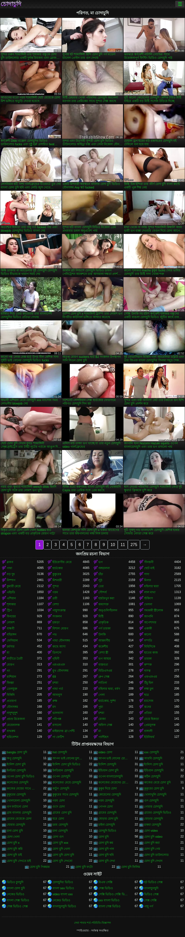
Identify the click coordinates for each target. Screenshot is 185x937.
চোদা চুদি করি (15, 849)
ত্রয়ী (54, 598)
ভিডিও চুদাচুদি (15, 882)
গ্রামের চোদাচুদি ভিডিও (157, 812)
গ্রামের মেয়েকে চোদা (19, 818)
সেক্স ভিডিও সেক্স (17, 906)
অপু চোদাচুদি (14, 758)
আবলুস (57, 695)
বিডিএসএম (105, 670)
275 (134, 545)
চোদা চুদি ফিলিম (130, 867)
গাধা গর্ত (57, 689)
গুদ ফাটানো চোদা (17, 806)
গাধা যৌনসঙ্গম (61, 640)
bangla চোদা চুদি (17, 752)
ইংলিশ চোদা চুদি (16, 764)
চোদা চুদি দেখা (106, 861)
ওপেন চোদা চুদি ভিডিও (20, 776)
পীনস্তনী (148, 562)
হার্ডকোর (57, 568)
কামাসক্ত (103, 604)
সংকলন (57, 616)
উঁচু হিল (148, 682)
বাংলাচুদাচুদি (151, 888)
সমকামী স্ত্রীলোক (153, 610)
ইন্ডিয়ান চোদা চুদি (108, 770)
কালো (147, 634)
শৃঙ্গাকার (11, 604)
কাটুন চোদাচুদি (60, 788)
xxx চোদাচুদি (151, 752)
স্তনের (147, 707)
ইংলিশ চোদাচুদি (107, 764)
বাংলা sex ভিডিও (63, 888)
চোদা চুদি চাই (14, 855)
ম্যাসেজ (148, 701)
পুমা (100, 707)
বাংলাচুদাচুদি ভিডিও (64, 906)
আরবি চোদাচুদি (153, 758)
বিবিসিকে (149, 646)
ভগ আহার (104, 658)
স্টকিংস (148, 598)
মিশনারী (57, 580)
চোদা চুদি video (153, 837)
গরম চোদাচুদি (106, 800)
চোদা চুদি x (13, 843)
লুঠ (100, 580)
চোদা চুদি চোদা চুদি (63, 855)
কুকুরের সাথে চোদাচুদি (65, 794)
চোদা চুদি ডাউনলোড (156, 855)
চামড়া (55, 622)
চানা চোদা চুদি (15, 830)
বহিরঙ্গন (11, 634)
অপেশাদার (150, 622)
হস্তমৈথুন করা (106, 598)
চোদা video (151, 830)
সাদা (146, 574)
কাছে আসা (58, 646)
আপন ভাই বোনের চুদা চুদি (67, 758)
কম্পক (148, 664)
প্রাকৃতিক (103, 622)
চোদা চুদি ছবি (106, 855)
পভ (54, 634)
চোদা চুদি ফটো (84, 867)
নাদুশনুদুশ (12, 713)
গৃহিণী (55, 658)
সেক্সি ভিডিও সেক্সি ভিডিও (113, 894)
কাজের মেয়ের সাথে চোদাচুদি (22, 788)
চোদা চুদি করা (152, 843)
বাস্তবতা (103, 664)
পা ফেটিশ (58, 737)
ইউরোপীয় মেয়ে (61, 562)
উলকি (102, 634)
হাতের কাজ (151, 652)
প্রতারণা (11, 701)
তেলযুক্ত (12, 689)
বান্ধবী (10, 628)
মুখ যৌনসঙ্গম (60, 670)
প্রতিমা (148, 713)
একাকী (148, 628)
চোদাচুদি (11, 4)
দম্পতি (148, 640)
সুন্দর (55, 586)
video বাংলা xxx (62, 894)
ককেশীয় (103, 646)
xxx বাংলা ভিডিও (109, 900)
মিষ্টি (100, 616)
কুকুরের (56, 574)
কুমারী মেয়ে (14, 586)
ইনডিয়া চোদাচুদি (16, 770)
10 (112, 545)
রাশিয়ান (11, 676)
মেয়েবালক (13, 725)
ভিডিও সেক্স (151, 894)
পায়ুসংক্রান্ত (59, 610)
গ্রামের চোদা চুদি (62, 812)
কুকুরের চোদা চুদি (154, 788)
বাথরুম (11, 731)
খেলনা (148, 604)
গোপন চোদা (105, 806)
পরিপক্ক (56, 719)
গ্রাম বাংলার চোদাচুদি (19, 812)
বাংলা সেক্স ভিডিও (18, 900)
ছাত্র (146, 695)
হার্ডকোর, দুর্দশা (107, 701)
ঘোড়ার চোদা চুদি (108, 818)
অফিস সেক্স (105, 725)
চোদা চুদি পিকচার (40, 867)
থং (8, 670)
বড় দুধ (11, 574)
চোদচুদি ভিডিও (107, 830)
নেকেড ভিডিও (15, 894)
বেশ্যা (55, 604)
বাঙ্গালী (148, 731)
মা (8, 652)
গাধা (9, 568)
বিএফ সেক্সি (105, 882)
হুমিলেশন (12, 737)
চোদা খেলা (13, 837)
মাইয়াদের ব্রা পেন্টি (63, 731)
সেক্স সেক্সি (150, 900)
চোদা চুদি (103, 837)
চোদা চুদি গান (106, 849)
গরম (55, 592)
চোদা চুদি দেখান (153, 861)
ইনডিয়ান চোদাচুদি (62, 770)
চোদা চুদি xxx (60, 843)
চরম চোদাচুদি (60, 824)
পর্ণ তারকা (104, 628)
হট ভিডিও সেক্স (153, 882)
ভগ (100, 562)
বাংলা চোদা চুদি (16, 888)
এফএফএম (150, 676)
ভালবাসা (57, 713)
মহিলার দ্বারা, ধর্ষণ (109, 689)
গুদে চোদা (58, 806)
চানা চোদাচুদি (60, 830)
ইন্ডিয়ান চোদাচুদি (153, 770)
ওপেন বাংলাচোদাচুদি (110, 776)
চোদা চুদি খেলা (61, 849)
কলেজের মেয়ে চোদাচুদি (66, 782)
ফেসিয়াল (12, 640)
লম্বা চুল (148, 689)
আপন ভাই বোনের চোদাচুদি (113, 758)
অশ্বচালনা (104, 568)
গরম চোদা (58, 800)
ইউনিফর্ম (149, 737)
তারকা (148, 658)
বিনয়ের (11, 616)
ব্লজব (10, 562)
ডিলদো (56, 652)
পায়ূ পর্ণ (148, 906)
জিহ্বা (10, 682)
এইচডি (11, 592)
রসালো (56, 725)
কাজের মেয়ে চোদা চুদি (157, 782)
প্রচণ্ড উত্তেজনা (16, 719)
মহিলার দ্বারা (151, 586)
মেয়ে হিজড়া (151, 719)
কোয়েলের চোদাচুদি (109, 794)
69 (54, 676)
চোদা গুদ (57, 837)
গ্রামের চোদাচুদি (107, 812)
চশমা (55, 682)
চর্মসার (11, 646)
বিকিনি (11, 695)
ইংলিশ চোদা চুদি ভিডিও (66, 764)
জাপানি (148, 616)
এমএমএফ (58, 664)
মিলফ (147, 580)
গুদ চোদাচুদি (151, 800)
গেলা (101, 695)
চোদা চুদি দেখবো (62, 861)
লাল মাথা (149, 592)
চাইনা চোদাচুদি (106, 824)
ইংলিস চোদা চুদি (153, 764)
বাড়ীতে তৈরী (15, 658)
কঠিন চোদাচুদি (152, 776)
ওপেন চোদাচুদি (61, 776)
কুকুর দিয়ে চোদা (107, 788)
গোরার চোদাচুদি (153, 806)
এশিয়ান (11, 598)
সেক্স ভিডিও (105, 888)
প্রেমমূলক (149, 725)
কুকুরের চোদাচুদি (16, 794)
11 (122, 545)
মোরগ (10, 664)
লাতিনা (102, 682)
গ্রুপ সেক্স (103, 676)
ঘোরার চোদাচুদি (16, 824)
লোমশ (11, 622)
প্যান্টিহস (103, 737)
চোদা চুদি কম (105, 843)
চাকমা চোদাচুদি (152, 824)
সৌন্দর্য (102, 592)
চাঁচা (100, 574)
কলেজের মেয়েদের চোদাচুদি (113, 782)
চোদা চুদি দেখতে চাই (19, 861)
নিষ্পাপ (11, 580)
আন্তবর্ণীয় (104, 640)
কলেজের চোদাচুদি (17, 782)
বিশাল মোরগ (60, 628)
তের (101, 586)
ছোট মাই (149, 568)
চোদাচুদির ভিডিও (62, 882)
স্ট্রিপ (9, 610)
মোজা (102, 719)
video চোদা (105, 752)
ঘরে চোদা (58, 818)
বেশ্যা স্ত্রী (103, 652)
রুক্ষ (54, 701)
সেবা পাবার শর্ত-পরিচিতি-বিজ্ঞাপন (92, 922)
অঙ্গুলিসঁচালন (107, 610)
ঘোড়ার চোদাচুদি (153, 818)
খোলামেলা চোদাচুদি (18, 800)
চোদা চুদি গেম (152, 849)
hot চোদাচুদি (59, 752)
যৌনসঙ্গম (12, 707)
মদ (54, 707)
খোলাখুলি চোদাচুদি (155, 794)
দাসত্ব (147, 670)
